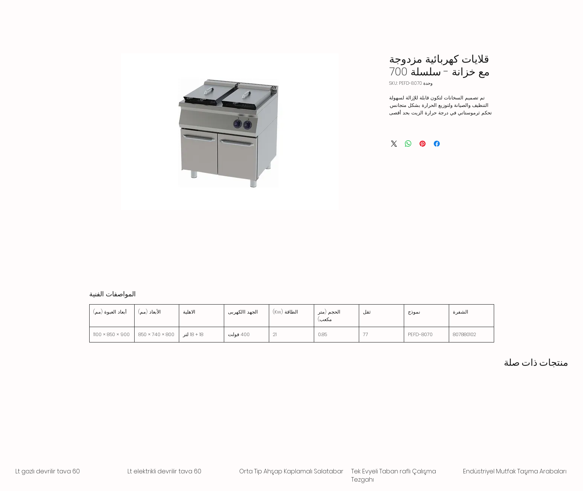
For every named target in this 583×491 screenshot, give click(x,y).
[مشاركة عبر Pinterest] (422, 143)
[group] (291, 434)
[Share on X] (394, 143)
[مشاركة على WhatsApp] (408, 143)
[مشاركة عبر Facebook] (436, 143)
